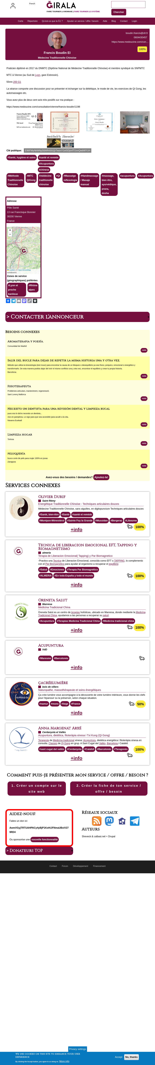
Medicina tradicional (63, 765)
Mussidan (102, 545)
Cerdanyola (75, 774)
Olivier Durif (52, 521)
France (77, 728)
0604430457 (35, 68)
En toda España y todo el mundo (74, 600)
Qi (59, 200)
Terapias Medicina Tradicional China (79, 645)
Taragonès (122, 774)
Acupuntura (147, 200)
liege (65, 728)
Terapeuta (43, 765)
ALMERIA (46, 600)
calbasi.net (100, 867)
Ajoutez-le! (101, 501)
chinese (44, 194)
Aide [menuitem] (105, 21)
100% (139, 551)
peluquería (16, 478)
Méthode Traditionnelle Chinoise (15, 204)
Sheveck (86, 867)
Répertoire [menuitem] (32, 21)
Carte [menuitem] (20, 21)
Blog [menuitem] (114, 21)
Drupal (112, 867)
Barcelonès (61, 683)
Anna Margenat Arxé (59, 753)
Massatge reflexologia (70, 202)
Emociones (57, 594)
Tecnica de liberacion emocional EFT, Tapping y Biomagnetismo (88, 571)
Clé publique (13, 174)
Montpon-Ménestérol (53, 545)
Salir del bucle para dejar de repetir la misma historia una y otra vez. (64, 385)
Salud (44, 594)
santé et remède (49, 181)
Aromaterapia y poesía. (25, 366)
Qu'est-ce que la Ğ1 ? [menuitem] (52, 21)
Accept (118, 1057)
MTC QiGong (31, 202)
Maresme (46, 683)
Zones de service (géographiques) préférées (22, 302)
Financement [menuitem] (99, 897)
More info (64, 1061)
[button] (30, 146)
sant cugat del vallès (52, 774)
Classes (53, 768)
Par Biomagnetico (55, 588)
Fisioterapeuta (19, 411)
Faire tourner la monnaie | (73, 12)
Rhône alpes (33, 311)
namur (44, 728)
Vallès (102, 768)
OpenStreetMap (24, 294)
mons (55, 728)
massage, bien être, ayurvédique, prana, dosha (109, 209)
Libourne (132, 545)
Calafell (90, 774)
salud (106, 640)
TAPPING (119, 585)
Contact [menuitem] (124, 21)
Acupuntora (47, 187)
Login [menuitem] (134, 21)
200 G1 (17, 106)
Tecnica (57, 585)
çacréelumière (53, 707)
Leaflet (11, 294)
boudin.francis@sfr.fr (32, 64)
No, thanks (131, 1057)
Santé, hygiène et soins (22, 181)
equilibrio (114, 588)
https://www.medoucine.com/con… (24, 73)
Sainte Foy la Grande (81, 545)
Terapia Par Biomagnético (83, 594)
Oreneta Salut (52, 625)
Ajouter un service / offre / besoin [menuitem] (83, 21)
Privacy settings (77, 1049)
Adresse (12, 225)
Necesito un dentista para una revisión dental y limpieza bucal (59, 433)
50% (140, 729)
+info (144, 374)
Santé (66, 539)
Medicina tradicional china (119, 645)
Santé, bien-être (50, 539)
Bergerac (117, 545)
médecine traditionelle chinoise (46, 204)
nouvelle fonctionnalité (45, 870)
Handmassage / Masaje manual (90, 204)
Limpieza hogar (20, 459)
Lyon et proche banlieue (13, 314)
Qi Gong (65, 768)
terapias (75, 637)
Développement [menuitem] (80, 897)
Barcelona (112, 768)
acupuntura (128, 200)
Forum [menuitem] (65, 897)
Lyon (37, 99)
